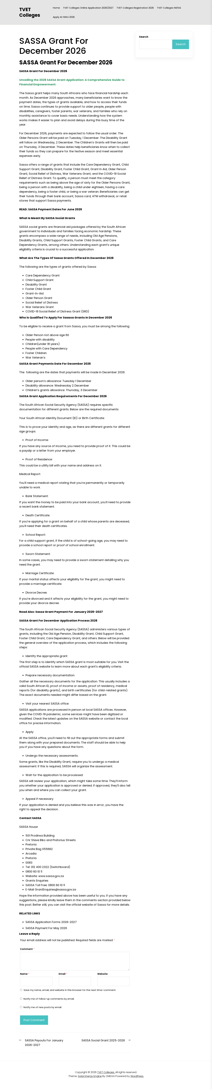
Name (24, 974)
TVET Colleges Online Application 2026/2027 (88, 8)
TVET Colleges (29, 12)
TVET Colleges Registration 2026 (135, 8)
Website (102, 974)
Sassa (101, 905)
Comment (27, 949)
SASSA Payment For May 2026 (46, 928)
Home (56, 8)
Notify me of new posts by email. (42, 1007)
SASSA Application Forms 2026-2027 (51, 922)
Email (63, 974)
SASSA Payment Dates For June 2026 (55, 209)
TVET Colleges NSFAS (169, 8)
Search (143, 36)
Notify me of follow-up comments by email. (48, 998)
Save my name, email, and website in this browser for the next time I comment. (70, 990)
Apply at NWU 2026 (64, 17)
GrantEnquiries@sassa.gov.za (55, 889)
